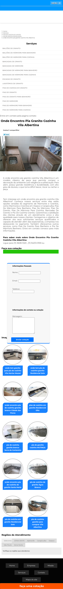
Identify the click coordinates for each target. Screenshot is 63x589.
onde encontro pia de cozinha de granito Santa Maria (12, 484)
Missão (51, 565)
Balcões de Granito (12, 48)
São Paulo (8, 545)
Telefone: (23, 290)
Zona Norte (18, 545)
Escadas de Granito (12, 79)
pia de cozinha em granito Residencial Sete (12, 522)
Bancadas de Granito (12, 61)
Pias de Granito (10, 92)
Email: (26, 281)
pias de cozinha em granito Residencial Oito (37, 407)
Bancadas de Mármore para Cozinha (19, 75)
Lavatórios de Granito (13, 83)
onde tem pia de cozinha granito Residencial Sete (37, 370)
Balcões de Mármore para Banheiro (19, 53)
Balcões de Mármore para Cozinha (19, 57)
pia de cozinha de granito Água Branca (37, 484)
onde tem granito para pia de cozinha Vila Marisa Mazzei (12, 370)
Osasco (51, 541)
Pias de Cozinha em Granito (15, 88)
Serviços (31, 43)
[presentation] (27, 301)
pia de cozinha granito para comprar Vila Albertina (37, 523)
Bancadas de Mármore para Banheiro (20, 70)
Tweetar (6, 134)
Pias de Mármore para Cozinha (17, 110)
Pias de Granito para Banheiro (17, 97)
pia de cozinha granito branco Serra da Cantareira (12, 447)
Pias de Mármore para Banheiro (17, 105)
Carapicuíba (41, 541)
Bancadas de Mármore (13, 66)
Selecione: (8, 541)
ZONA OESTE (19, 541)
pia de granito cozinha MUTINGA (37, 446)
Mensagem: (23, 324)
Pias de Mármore (10, 101)
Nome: (26, 272)
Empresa (31, 565)
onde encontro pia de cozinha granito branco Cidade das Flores (13, 409)
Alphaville (31, 541)
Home (12, 565)
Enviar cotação (22, 340)
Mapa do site (31, 579)
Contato (41, 572)
